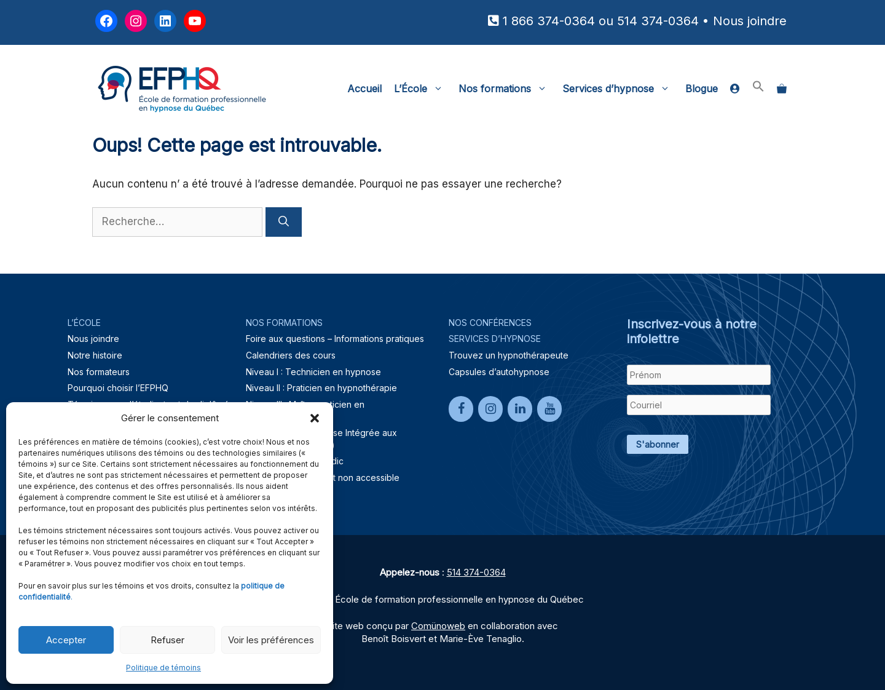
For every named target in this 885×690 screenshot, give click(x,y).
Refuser (167, 640)
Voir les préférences (271, 640)
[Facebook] (461, 409)
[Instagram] (490, 409)
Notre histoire (95, 355)
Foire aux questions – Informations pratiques (335, 338)
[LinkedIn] (520, 409)
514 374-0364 (658, 21)
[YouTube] (549, 409)
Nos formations (507, 88)
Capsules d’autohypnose (499, 372)
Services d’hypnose (620, 88)
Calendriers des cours (291, 355)
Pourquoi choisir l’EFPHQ (118, 388)
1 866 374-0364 (549, 21)
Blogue (701, 88)
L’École (423, 88)
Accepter (66, 640)
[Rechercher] (284, 222)
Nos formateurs (99, 372)
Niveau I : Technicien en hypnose (313, 372)
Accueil (364, 88)
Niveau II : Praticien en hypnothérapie (321, 388)
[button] (315, 418)
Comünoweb (438, 626)
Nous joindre (750, 21)
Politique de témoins (163, 667)
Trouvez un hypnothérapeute (508, 355)
